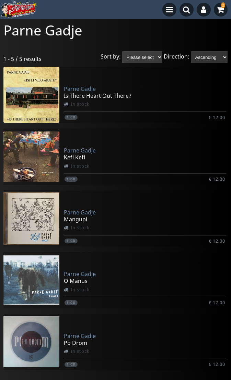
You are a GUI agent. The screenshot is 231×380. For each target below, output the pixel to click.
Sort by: (111, 57)
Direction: (176, 57)
